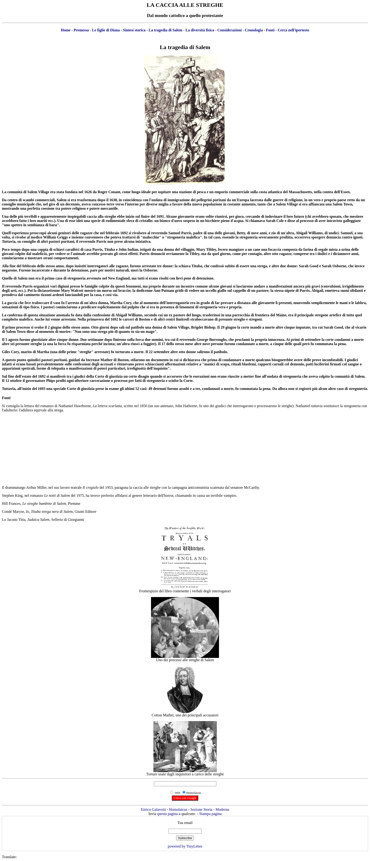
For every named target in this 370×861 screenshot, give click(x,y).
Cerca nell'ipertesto (293, 30)
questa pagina (167, 814)
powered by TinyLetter (185, 846)
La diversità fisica (199, 30)
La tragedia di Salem (165, 30)
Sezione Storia (201, 809)
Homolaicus (178, 809)
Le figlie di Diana (106, 30)
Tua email (185, 823)
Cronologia (254, 30)
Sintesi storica (134, 30)
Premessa (81, 30)
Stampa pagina (210, 814)
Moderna (222, 809)
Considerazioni (229, 30)
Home (66, 30)
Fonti (270, 30)
